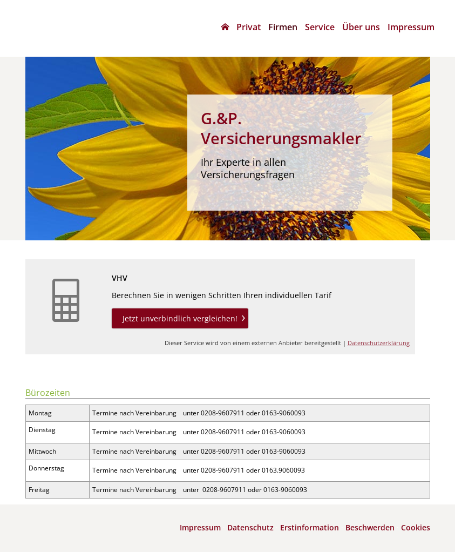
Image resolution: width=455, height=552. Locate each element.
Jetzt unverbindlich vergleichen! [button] (180, 318)
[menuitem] (225, 27)
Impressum (200, 527)
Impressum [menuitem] (411, 27)
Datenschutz (250, 527)
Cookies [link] (415, 527)
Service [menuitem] (320, 27)
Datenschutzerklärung (379, 343)
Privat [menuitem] (248, 27)
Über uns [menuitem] (361, 27)
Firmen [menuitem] (282, 27)
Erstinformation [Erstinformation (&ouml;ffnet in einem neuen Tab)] (309, 527)
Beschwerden (370, 527)
